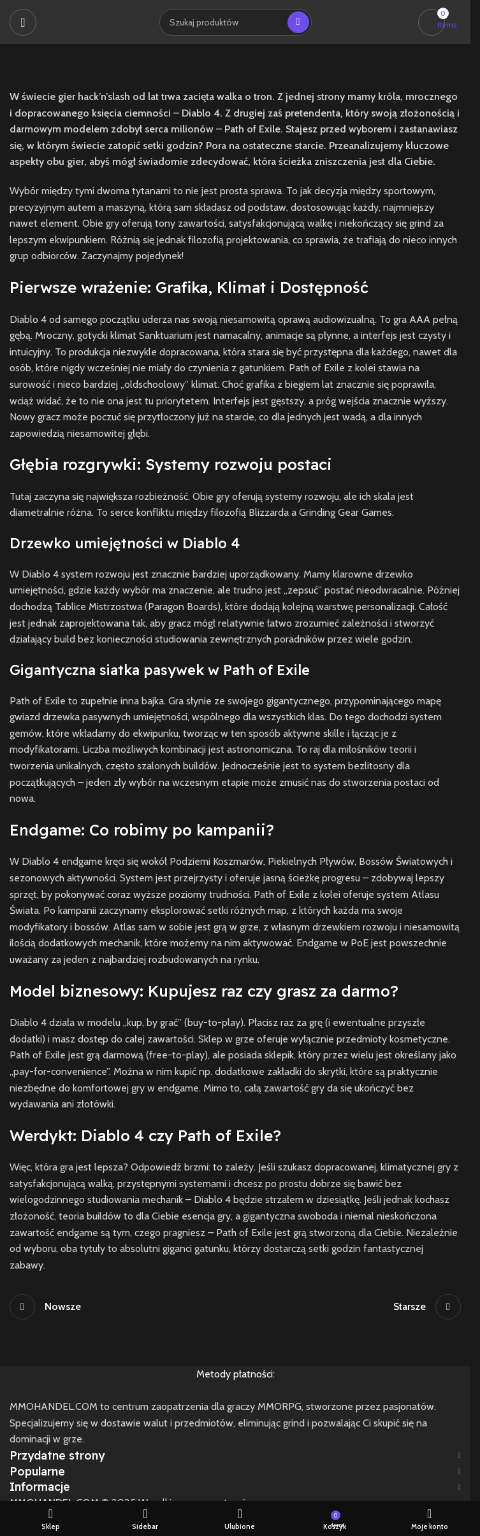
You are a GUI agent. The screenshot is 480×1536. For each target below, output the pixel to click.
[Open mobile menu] (23, 22)
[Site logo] (49, 22)
